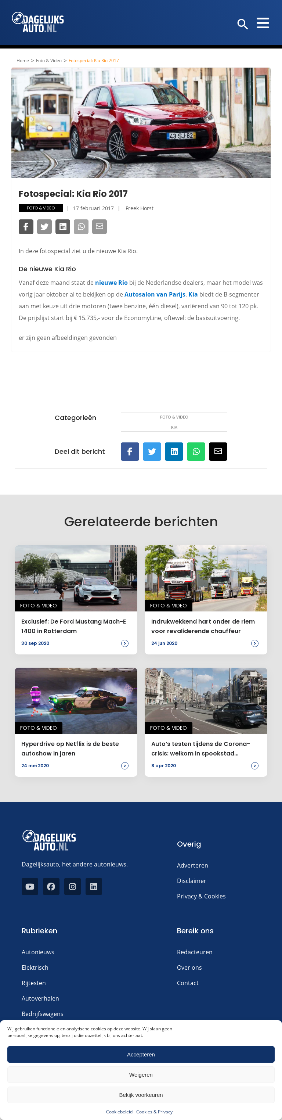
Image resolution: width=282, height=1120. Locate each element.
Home (23, 60)
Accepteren (141, 1054)
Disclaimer (191, 881)
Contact (188, 983)
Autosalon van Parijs (154, 294)
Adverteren (192, 865)
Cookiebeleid (119, 1112)
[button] (243, 24)
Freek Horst (139, 208)
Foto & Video (49, 60)
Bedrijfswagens (43, 1014)
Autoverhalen (40, 998)
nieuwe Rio (111, 283)
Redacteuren (195, 952)
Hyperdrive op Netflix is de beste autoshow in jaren (70, 749)
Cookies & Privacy (154, 1112)
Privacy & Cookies (201, 896)
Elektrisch (35, 967)
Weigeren (141, 1074)
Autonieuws (38, 952)
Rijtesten (34, 983)
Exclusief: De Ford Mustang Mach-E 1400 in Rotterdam (73, 626)
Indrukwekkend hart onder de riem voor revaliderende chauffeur (203, 626)
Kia (193, 294)
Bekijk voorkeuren (141, 1095)
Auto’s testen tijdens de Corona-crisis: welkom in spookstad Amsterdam (200, 749)
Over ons (189, 967)
